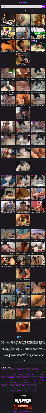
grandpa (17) (25, 380)
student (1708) (18, 372)
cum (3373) (11, 372)
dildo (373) (21, 388)
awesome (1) (4, 374)
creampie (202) (39, 380)
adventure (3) (4, 380)
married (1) (19, 374)
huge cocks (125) (12, 374)
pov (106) (10, 382)
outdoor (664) (15, 388)
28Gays (23, 2)
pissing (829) (11, 380)
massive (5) (32, 380)
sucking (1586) (36, 388)
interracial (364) (19, 369)
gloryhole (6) (4, 382)
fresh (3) (24, 382)
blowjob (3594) (11, 377)
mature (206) (40, 377)
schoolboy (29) (4, 385)
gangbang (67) (40, 374)
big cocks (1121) (26, 372)
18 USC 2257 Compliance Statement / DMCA (21, 411)
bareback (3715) (25, 385)
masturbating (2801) (5, 388)
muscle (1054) (12, 369)
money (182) (18, 377)
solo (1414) (34, 372)
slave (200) (17, 390)
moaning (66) (28, 388)
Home (14, 10)
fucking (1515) (17, 382)
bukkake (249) (30, 382)
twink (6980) (10, 390)
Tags (32, 10)
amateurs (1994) (24, 390)
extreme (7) (37, 382)
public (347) (33, 377)
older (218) (18, 385)
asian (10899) (4, 369)
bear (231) (3, 390)
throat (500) (26, 374)
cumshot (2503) (35, 369)
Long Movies (26, 10)
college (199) (18, 380)
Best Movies (19, 10)
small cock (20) (26, 377)
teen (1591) (3, 377)
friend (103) (27, 369)
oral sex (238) (41, 372)
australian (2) (4, 372)
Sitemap (31, 411)
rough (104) (32, 374)
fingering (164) (33, 390)
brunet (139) (33, 385)
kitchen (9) (11, 385)
